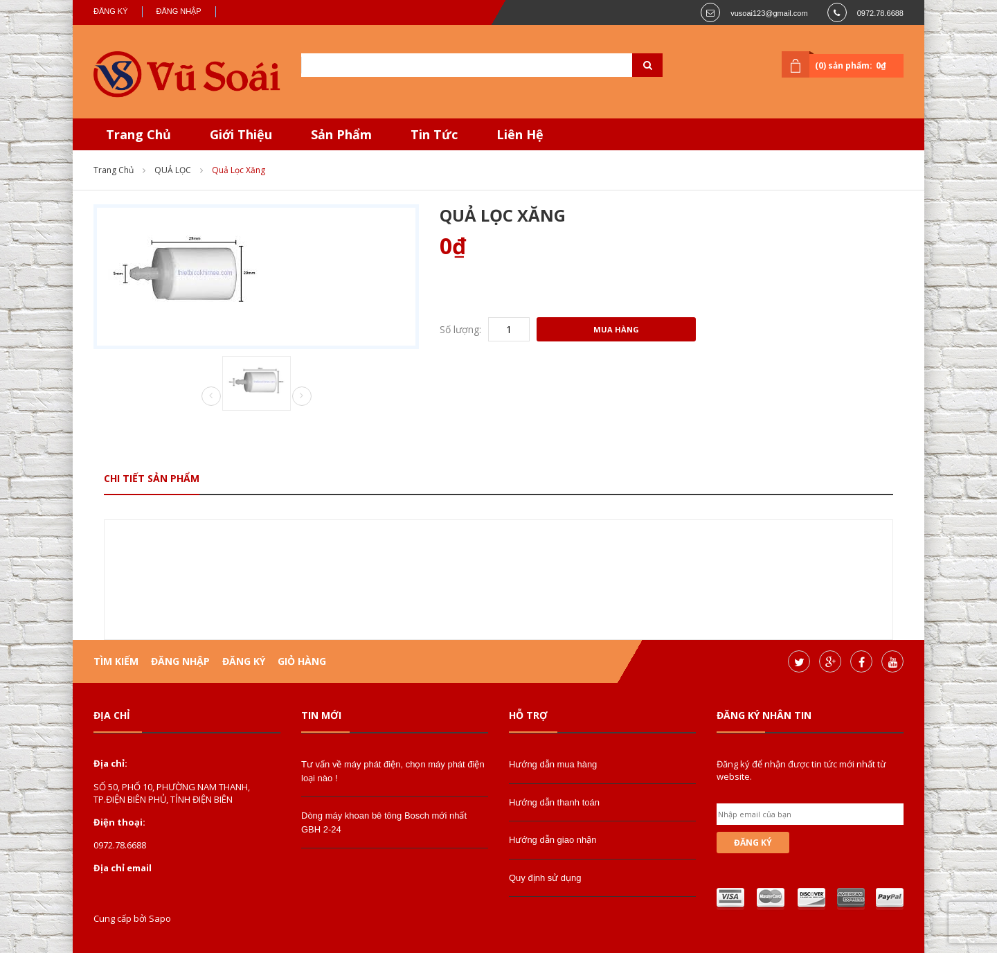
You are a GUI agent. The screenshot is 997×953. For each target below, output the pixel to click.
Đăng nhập (178, 11)
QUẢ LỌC (172, 170)
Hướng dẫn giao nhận (552, 840)
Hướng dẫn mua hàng (553, 764)
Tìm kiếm (115, 661)
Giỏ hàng (302, 661)
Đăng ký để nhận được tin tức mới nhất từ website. (801, 770)
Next (302, 396)
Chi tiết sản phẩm (151, 478)
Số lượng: (460, 329)
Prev (211, 396)
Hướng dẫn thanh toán (554, 802)
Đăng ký (110, 11)
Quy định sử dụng (545, 878)
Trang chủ (113, 170)
